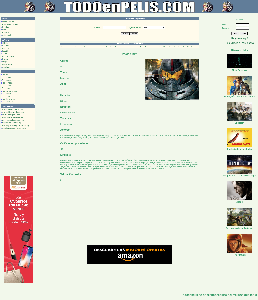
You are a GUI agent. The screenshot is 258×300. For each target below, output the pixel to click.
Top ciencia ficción (9, 91)
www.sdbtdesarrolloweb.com (13, 112)
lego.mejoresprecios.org (11, 123)
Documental (6, 64)
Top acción (6, 77)
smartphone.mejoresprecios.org (14, 128)
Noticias (5, 27)
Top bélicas (6, 80)
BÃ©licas (5, 46)
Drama (4, 59)
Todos (189, 46)
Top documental (8, 99)
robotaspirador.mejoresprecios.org (15, 126)
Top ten (4, 75)
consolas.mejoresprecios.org (13, 120)
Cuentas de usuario (9, 24)
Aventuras (5, 67)
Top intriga (5, 96)
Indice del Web (7, 22)
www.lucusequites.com (10, 115)
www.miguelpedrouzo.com (12, 109)
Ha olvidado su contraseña (239, 43)
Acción (4, 43)
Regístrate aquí (239, 38)
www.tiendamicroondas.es (12, 117)
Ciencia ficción (7, 56)
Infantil (4, 51)
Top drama (6, 94)
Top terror (5, 88)
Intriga (4, 62)
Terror (4, 54)
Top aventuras (7, 102)
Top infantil (6, 86)
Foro (3, 30)
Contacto (5, 33)
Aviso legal (6, 35)
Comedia (5, 48)
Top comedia (6, 83)
